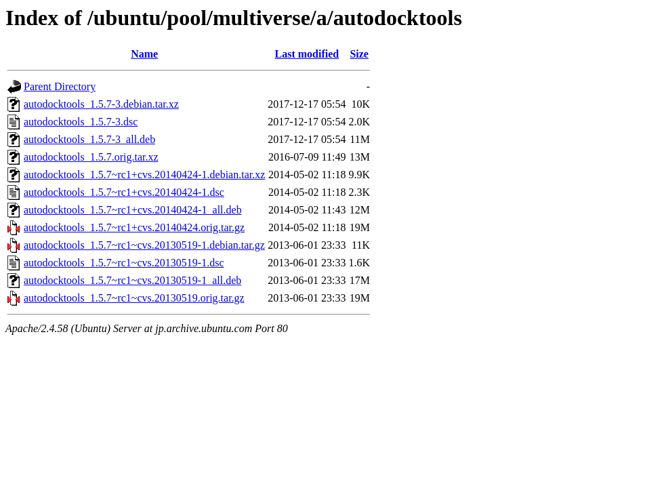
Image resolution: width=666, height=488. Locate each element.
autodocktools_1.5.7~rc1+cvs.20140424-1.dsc (124, 192)
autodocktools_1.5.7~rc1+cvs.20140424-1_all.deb (133, 210)
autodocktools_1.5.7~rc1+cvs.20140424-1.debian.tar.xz (144, 174)
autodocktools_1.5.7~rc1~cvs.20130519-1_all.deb (132, 280)
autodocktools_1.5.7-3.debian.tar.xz (101, 104)
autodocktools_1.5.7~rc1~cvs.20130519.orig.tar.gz (134, 298)
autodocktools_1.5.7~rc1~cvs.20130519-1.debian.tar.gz (144, 245)
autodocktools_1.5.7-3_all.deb (89, 139)
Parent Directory (60, 86)
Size (359, 54)
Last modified (307, 54)
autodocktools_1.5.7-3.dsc (81, 121)
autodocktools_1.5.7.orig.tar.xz (91, 157)
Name (144, 54)
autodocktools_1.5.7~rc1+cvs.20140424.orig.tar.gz (134, 227)
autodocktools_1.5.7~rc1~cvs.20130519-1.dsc (124, 262)
